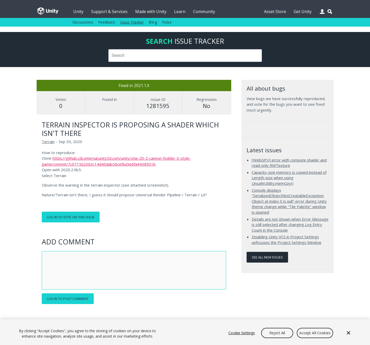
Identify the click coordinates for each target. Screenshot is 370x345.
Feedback (106, 22)
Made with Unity (150, 11)
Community (204, 11)
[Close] (348, 333)
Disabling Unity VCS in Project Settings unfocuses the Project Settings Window (286, 239)
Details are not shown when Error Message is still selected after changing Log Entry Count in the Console (290, 225)
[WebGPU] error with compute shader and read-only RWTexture (289, 162)
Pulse (167, 22)
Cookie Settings (241, 332)
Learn (179, 11)
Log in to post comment (68, 298)
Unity (78, 11)
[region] (185, 332)
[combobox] (185, 55)
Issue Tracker (132, 22)
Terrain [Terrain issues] (48, 141)
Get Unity (303, 11)
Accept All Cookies (315, 332)
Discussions (82, 22)
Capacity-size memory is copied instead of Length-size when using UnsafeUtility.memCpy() (289, 178)
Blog (153, 22)
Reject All (277, 332)
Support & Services (109, 11)
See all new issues (267, 257)
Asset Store (275, 11)
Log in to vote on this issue (70, 217)
